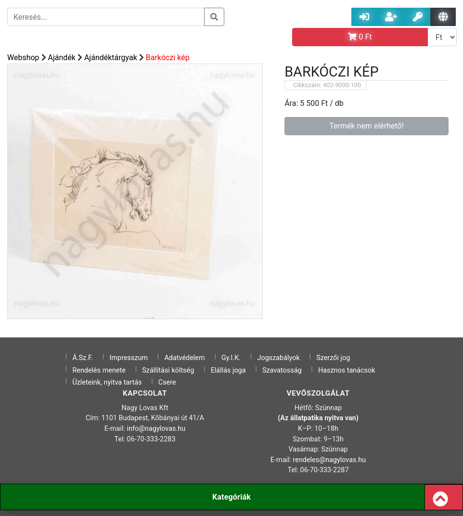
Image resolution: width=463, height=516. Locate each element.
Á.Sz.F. (82, 358)
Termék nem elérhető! (366, 125)
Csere (167, 382)
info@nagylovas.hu (156, 429)
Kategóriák (231, 497)
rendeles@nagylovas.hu (329, 460)
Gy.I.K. (231, 358)
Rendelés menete (99, 370)
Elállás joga (228, 370)
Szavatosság (282, 370)
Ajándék (62, 57)
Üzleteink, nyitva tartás (106, 382)
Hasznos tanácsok (346, 370)
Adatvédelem (184, 358)
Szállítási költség (168, 370)
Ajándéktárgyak (110, 57)
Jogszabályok (278, 358)
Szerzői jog (333, 358)
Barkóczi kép (168, 57)
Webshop (23, 57)
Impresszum (129, 358)
